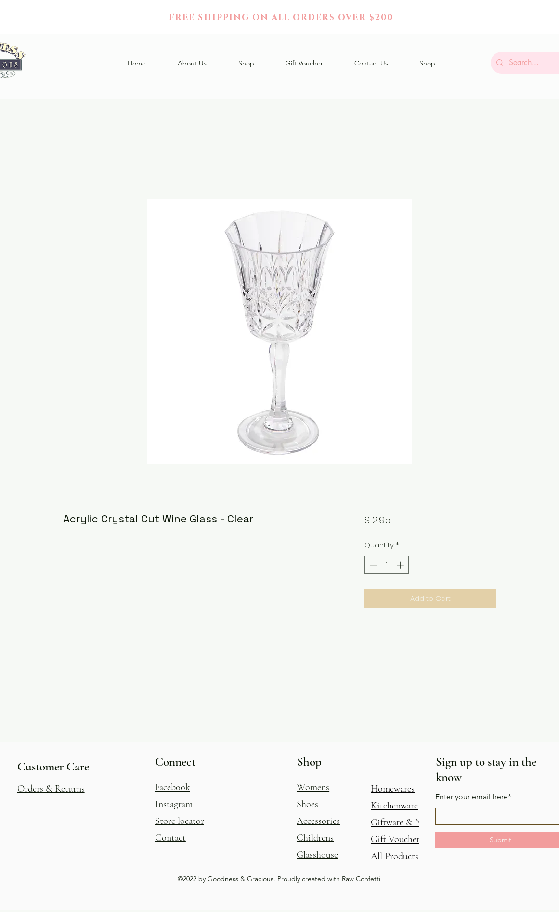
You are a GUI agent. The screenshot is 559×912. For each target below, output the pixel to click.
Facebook (172, 787)
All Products (394, 856)
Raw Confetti (361, 878)
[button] (246, 63)
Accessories (318, 821)
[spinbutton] (387, 565)
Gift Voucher (395, 839)
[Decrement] (372, 565)
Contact (170, 838)
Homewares (393, 789)
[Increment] (401, 565)
